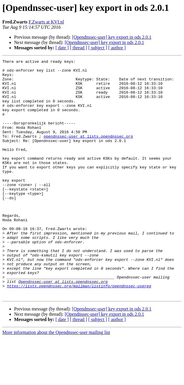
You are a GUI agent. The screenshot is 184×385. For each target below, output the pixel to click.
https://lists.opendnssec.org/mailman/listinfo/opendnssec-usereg (79, 331)
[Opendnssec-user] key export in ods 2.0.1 (111, 37)
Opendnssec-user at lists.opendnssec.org (63, 326)
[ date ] (62, 47)
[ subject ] (97, 47)
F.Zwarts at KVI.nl (46, 21)
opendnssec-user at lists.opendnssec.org (88, 152)
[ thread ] (78, 47)
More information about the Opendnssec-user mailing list (56, 379)
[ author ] (117, 47)
